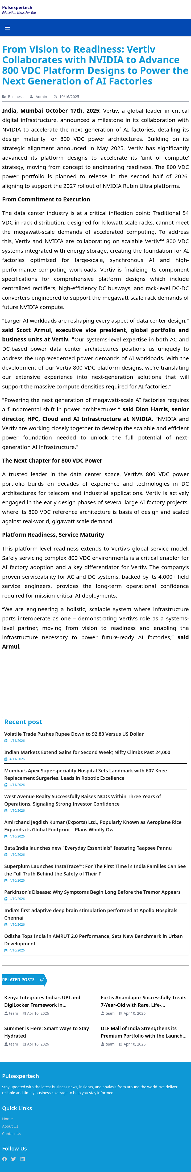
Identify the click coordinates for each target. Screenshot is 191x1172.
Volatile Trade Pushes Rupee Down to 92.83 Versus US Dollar (74, 734)
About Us (10, 1126)
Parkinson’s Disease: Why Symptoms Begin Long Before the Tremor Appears (92, 892)
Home (7, 1118)
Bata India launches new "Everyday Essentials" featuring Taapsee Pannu (88, 848)
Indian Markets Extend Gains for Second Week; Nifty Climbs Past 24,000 (87, 752)
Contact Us (11, 1133)
